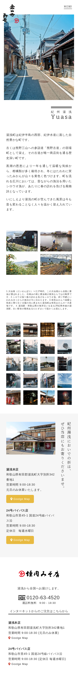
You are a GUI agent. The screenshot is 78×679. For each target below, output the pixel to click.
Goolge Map (20, 499)
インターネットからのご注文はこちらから (39, 611)
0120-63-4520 (43, 597)
